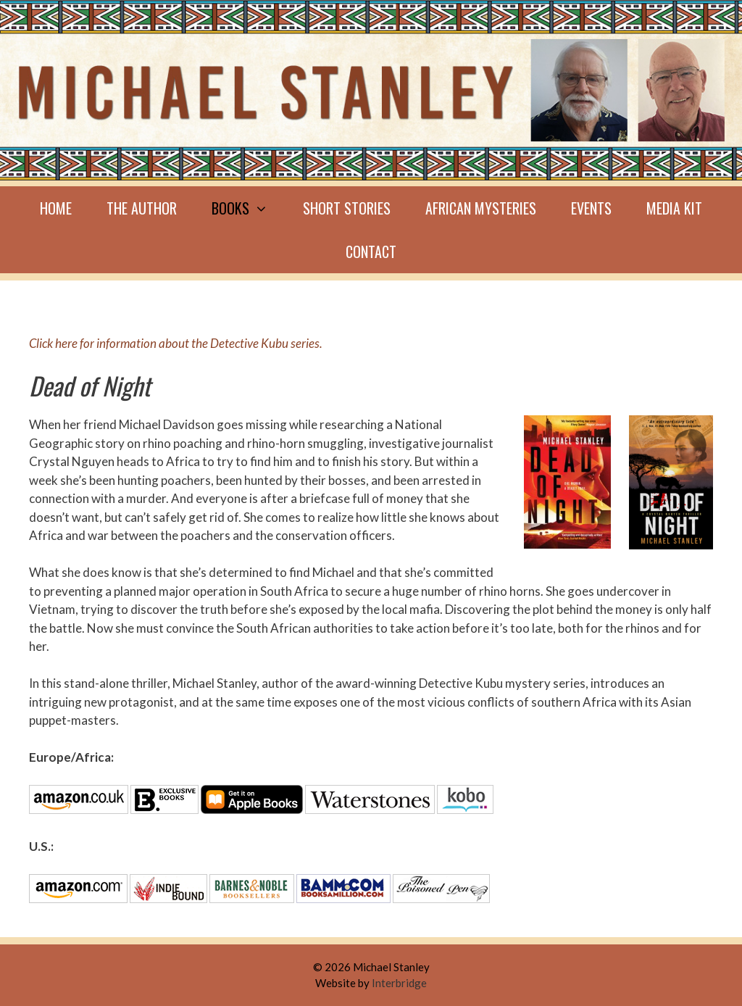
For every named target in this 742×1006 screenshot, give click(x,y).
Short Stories (347, 208)
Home (56, 208)
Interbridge (399, 982)
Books (248, 208)
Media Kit (674, 208)
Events (591, 208)
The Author (142, 208)
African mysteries (480, 208)
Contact (371, 251)
